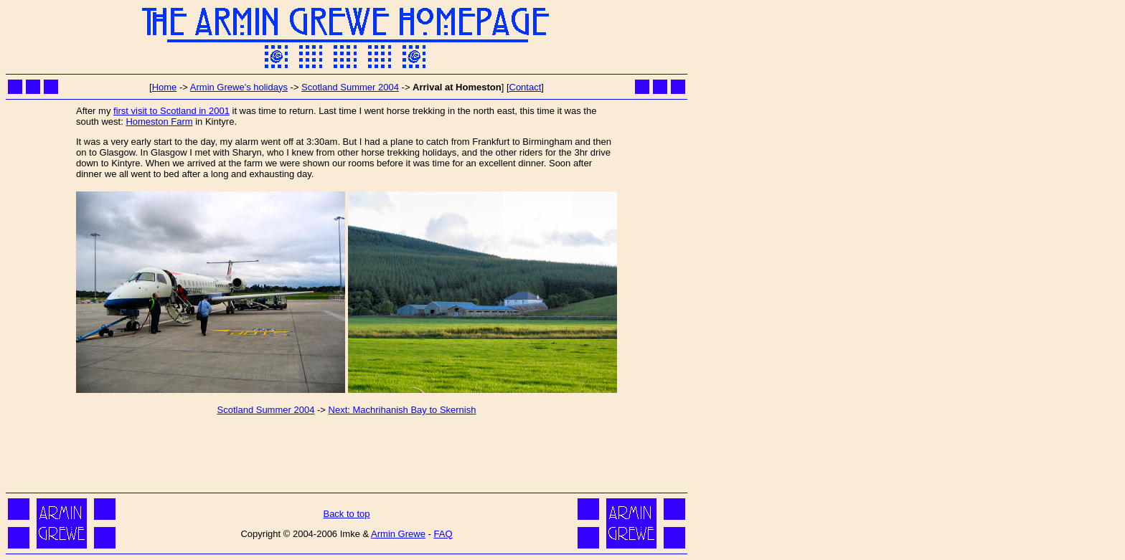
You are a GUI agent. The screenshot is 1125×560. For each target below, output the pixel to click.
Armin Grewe (398, 533)
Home (164, 87)
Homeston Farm (159, 121)
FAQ (442, 533)
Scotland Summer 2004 (350, 87)
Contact (525, 87)
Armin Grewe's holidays (239, 87)
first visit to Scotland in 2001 (171, 110)
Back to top (346, 513)
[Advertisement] (346, 456)
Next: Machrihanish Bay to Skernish (402, 409)
